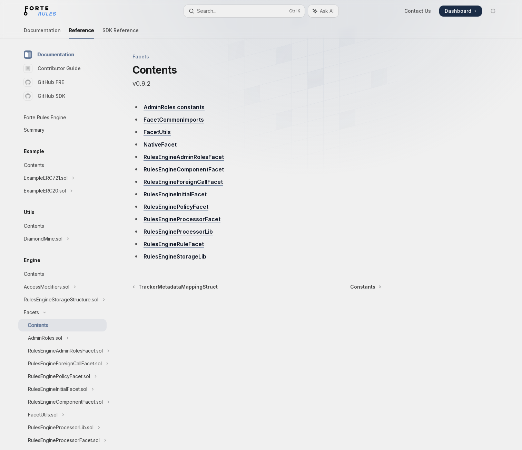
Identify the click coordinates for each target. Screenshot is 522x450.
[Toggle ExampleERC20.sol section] (62, 191)
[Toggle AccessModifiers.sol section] (62, 287)
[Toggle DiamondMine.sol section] (62, 239)
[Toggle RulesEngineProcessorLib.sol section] (62, 427)
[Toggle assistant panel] (323, 11)
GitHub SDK (44, 96)
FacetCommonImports (174, 119)
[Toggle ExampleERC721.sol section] (62, 178)
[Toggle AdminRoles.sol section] (62, 338)
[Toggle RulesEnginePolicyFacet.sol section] (62, 376)
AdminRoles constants (174, 107)
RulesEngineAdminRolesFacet (184, 156)
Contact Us (417, 11)
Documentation (42, 33)
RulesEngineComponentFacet (184, 169)
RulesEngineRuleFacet (174, 244)
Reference (81, 33)
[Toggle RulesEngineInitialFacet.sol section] (62, 389)
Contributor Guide (52, 68)
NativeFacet (160, 144)
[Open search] (244, 11)
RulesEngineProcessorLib (178, 231)
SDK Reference (120, 33)
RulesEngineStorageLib (175, 256)
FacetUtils (157, 132)
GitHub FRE (44, 82)
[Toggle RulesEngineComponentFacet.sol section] (62, 402)
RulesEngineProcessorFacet (182, 219)
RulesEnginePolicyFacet (176, 206)
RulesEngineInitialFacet (175, 194)
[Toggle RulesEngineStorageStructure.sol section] (62, 299)
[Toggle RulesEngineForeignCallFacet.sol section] (62, 363)
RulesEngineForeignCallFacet (183, 181)
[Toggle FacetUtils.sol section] (62, 415)
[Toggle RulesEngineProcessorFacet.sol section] (62, 440)
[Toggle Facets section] (62, 312)
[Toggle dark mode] (493, 11)
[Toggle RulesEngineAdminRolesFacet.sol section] (62, 351)
